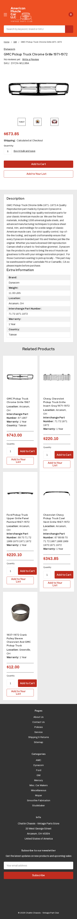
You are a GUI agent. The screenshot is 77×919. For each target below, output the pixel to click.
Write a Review (30, 59)
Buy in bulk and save (24, 151)
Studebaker (38, 805)
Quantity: (9, 145)
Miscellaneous (38, 790)
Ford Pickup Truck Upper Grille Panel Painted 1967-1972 (18, 518)
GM (38, 775)
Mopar (38, 795)
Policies (38, 727)
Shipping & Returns (38, 737)
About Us (38, 717)
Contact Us (38, 722)
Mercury (38, 780)
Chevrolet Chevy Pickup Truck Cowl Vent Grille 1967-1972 (56, 518)
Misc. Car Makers (38, 785)
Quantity (11, 444)
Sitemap (38, 742)
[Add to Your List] (20, 461)
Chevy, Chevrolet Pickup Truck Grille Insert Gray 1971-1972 (56, 402)
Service (38, 732)
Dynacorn (38, 765)
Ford (38, 770)
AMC (38, 760)
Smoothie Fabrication (38, 800)
